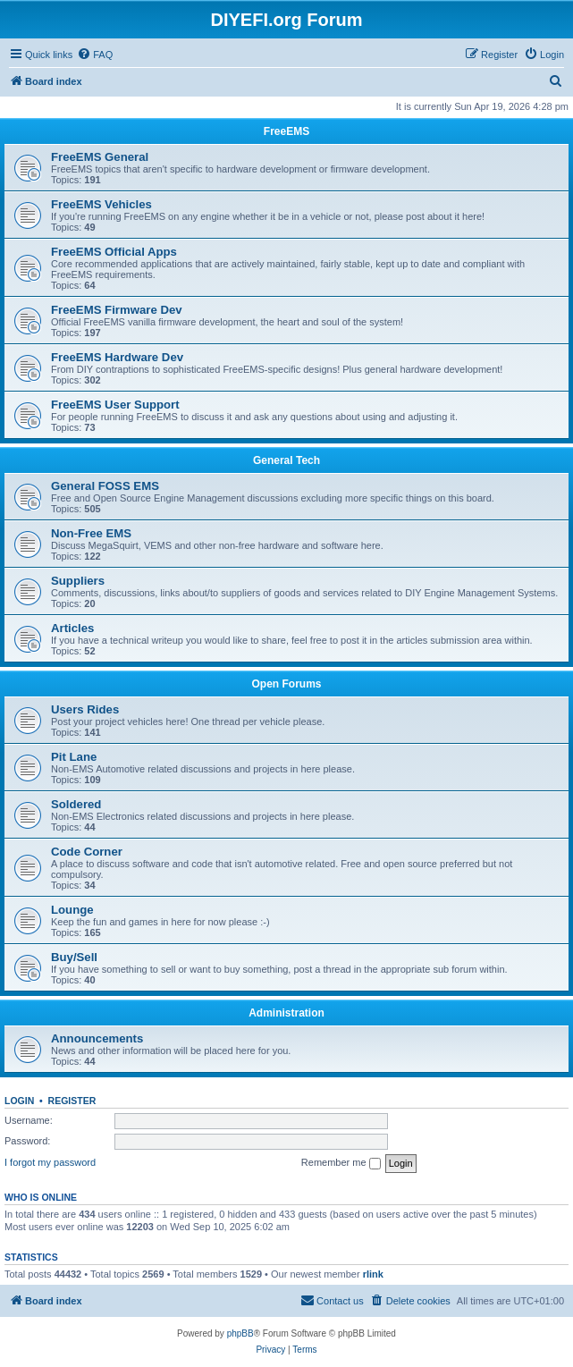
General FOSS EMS (105, 486)
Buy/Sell (74, 957)
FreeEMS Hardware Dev (117, 357)
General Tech (286, 460)
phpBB (240, 1333)
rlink (373, 1274)
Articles (72, 628)
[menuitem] (95, 54)
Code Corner (86, 851)
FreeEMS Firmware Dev (116, 309)
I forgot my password (50, 1162)
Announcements (97, 1038)
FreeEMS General (99, 157)
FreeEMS (286, 131)
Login (19, 1100)
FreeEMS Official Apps (114, 251)
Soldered (76, 804)
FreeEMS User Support (115, 404)
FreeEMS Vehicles (101, 204)
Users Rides (85, 709)
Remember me (341, 1163)
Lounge (72, 909)
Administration (286, 1013)
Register (72, 1100)
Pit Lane (74, 757)
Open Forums (286, 684)
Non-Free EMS (91, 533)
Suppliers (78, 580)
